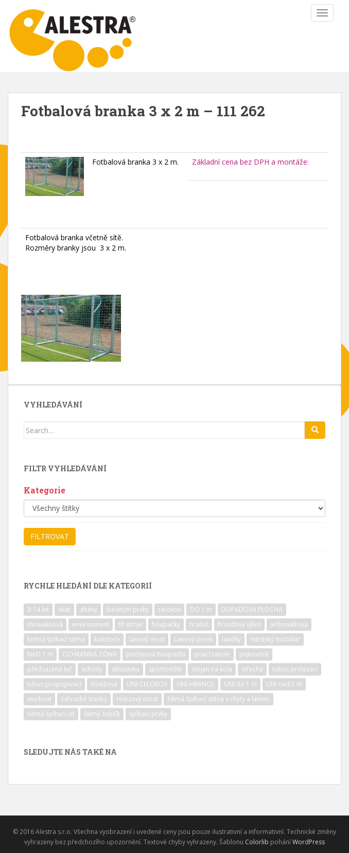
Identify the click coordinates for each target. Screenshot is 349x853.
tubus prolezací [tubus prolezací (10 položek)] (295, 669)
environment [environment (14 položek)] (90, 624)
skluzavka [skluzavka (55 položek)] (125, 669)
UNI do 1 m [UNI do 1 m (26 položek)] (240, 684)
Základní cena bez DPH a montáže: (250, 162)
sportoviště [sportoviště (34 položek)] (165, 669)
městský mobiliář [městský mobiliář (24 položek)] (275, 639)
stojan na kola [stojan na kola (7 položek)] (211, 669)
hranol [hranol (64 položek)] (198, 624)
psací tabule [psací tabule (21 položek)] (212, 654)
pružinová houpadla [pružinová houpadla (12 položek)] (155, 654)
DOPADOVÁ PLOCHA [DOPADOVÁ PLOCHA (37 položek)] (252, 609)
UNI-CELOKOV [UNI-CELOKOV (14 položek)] (147, 684)
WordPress (308, 842)
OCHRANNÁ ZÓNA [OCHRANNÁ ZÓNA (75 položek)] (89, 654)
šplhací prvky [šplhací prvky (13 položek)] (148, 713)
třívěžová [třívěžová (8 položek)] (104, 684)
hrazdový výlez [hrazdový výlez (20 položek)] (239, 624)
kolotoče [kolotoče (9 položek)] (107, 639)
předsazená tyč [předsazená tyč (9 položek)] (49, 669)
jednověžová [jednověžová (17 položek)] (289, 624)
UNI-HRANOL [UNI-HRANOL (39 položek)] (196, 684)
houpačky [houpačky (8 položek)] (166, 624)
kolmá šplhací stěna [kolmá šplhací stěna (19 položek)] (56, 639)
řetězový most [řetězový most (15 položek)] (137, 699)
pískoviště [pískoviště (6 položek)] (254, 654)
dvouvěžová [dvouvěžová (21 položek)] (45, 624)
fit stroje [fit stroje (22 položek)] (130, 624)
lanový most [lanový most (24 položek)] (147, 639)
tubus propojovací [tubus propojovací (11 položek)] (54, 684)
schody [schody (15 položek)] (91, 669)
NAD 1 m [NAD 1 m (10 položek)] (40, 654)
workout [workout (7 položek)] (39, 699)
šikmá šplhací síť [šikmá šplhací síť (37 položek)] (51, 713)
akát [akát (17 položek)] (64, 609)
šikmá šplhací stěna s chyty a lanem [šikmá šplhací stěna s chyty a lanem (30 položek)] (218, 699)
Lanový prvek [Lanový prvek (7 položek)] (193, 639)
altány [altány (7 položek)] (88, 609)
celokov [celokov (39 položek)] (169, 609)
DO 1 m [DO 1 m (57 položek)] (201, 609)
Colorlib (257, 842)
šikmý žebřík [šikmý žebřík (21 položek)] (102, 713)
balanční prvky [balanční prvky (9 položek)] (128, 609)
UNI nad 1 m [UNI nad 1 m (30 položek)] (284, 684)
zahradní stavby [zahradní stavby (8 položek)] (84, 699)
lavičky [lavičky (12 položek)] (231, 639)
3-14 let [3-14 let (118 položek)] (38, 609)
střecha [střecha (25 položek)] (252, 669)
